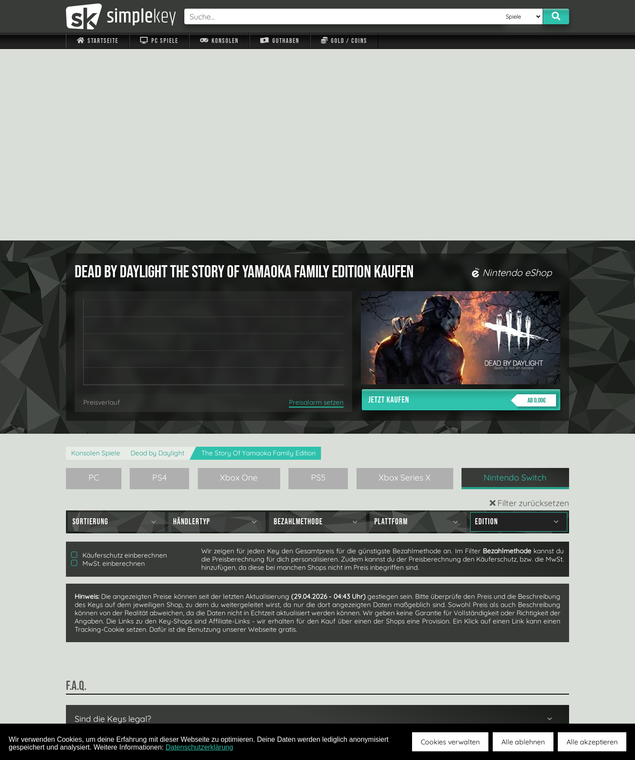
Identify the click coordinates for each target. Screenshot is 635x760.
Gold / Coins (344, 41)
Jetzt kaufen (462, 209)
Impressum (102, 703)
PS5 (318, 286)
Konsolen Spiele (95, 261)
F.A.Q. (263, 703)
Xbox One (239, 286)
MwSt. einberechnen (108, 372)
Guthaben (279, 41)
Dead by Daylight (157, 261)
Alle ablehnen (523, 741)
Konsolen (219, 41)
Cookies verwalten (450, 741)
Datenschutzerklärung (199, 747)
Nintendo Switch (515, 286)
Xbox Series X (405, 286)
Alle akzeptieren (592, 741)
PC (93, 286)
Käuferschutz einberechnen (119, 364)
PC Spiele (159, 41)
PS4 (159, 286)
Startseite (97, 41)
